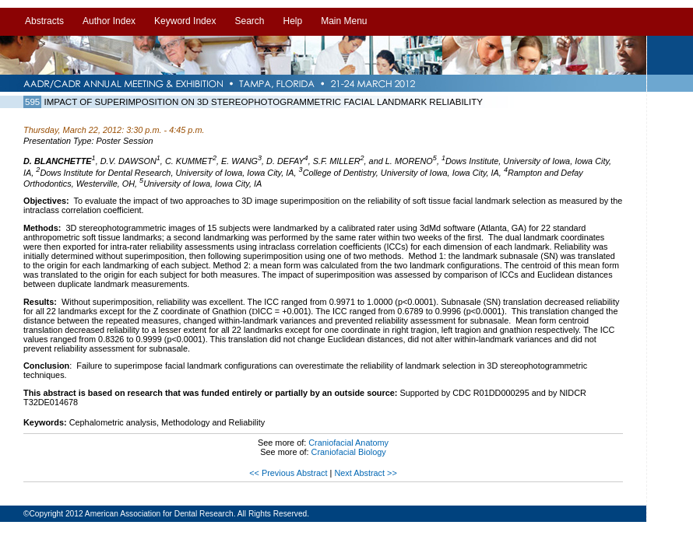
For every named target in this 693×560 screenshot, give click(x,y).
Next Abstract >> (365, 473)
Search (249, 21)
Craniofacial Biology (348, 452)
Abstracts (44, 21)
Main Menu (344, 21)
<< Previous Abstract (289, 473)
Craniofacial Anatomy (348, 442)
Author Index (109, 21)
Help (292, 21)
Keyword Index (185, 21)
